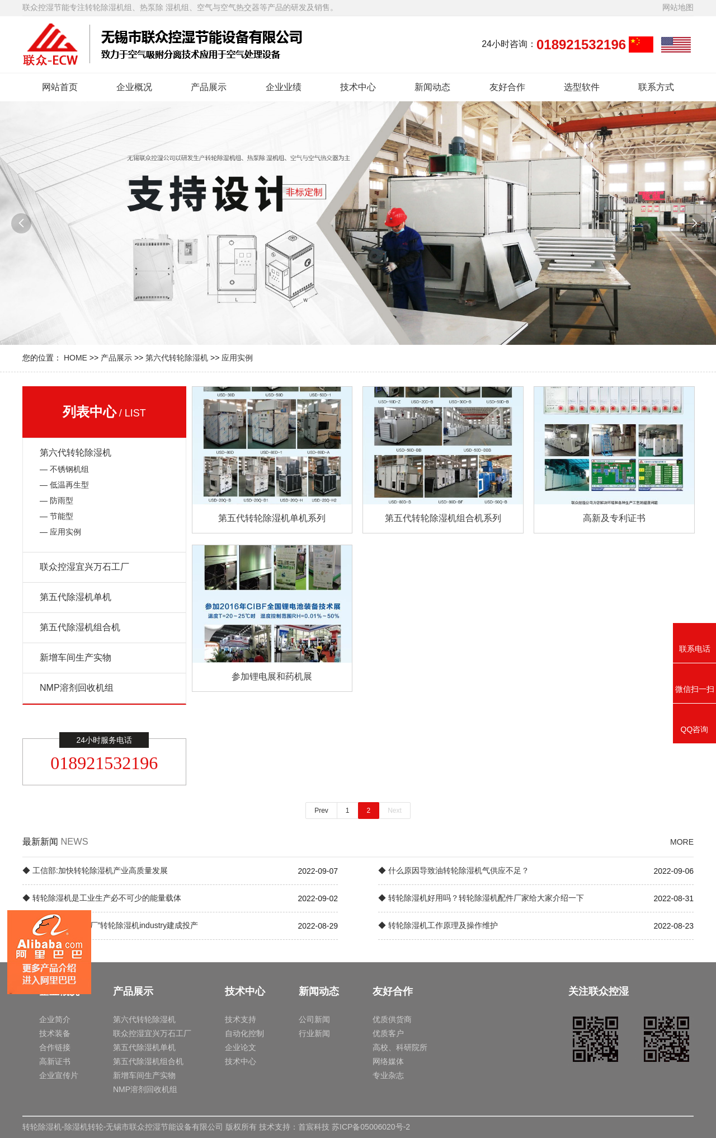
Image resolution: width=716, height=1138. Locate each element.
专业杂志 (388, 1075)
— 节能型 (56, 516)
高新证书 (54, 1061)
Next (395, 810)
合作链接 (54, 1047)
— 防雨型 (56, 500)
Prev (321, 810)
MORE (682, 841)
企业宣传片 (58, 1075)
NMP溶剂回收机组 (77, 687)
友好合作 (507, 87)
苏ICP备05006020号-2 (371, 1126)
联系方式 (656, 87)
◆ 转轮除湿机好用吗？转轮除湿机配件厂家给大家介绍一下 (481, 897)
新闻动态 (432, 87)
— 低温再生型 (64, 484)
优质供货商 (392, 1019)
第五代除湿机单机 (75, 597)
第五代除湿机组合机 (80, 627)
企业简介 (54, 1019)
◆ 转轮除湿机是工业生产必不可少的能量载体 (101, 897)
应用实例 (237, 357)
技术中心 (358, 87)
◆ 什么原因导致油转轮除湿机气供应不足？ (453, 870)
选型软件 (582, 87)
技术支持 (240, 1019)
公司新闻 (314, 1019)
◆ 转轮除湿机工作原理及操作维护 (438, 925)
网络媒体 (388, 1061)
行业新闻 (314, 1033)
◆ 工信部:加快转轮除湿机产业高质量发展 (95, 870)
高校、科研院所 (400, 1047)
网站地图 (678, 7)
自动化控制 (244, 1033)
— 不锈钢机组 (64, 469)
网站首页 (60, 87)
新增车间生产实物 (75, 657)
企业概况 (134, 87)
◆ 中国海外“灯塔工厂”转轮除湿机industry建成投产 (110, 925)
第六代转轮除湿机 (176, 357)
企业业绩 (284, 87)
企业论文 (240, 1047)
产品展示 (209, 87)
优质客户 (388, 1033)
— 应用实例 (60, 531)
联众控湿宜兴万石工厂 (84, 567)
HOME (75, 357)
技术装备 (54, 1033)
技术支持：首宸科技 (294, 1126)
